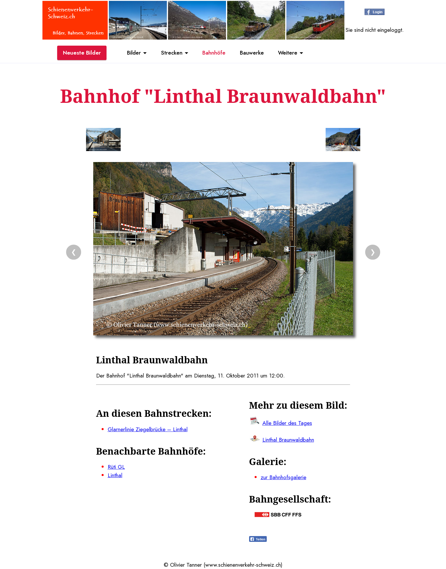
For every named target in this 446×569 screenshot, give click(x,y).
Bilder (134, 53)
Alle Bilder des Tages (287, 423)
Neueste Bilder (82, 53)
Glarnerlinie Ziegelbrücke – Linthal (148, 429)
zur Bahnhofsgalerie (283, 477)
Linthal (115, 475)
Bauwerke (252, 53)
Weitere (288, 53)
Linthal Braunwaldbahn (288, 440)
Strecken (171, 53)
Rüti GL (116, 467)
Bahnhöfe (213, 53)
